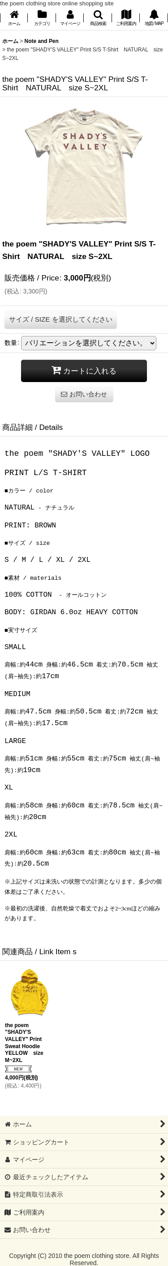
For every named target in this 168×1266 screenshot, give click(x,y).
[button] (98, 18)
